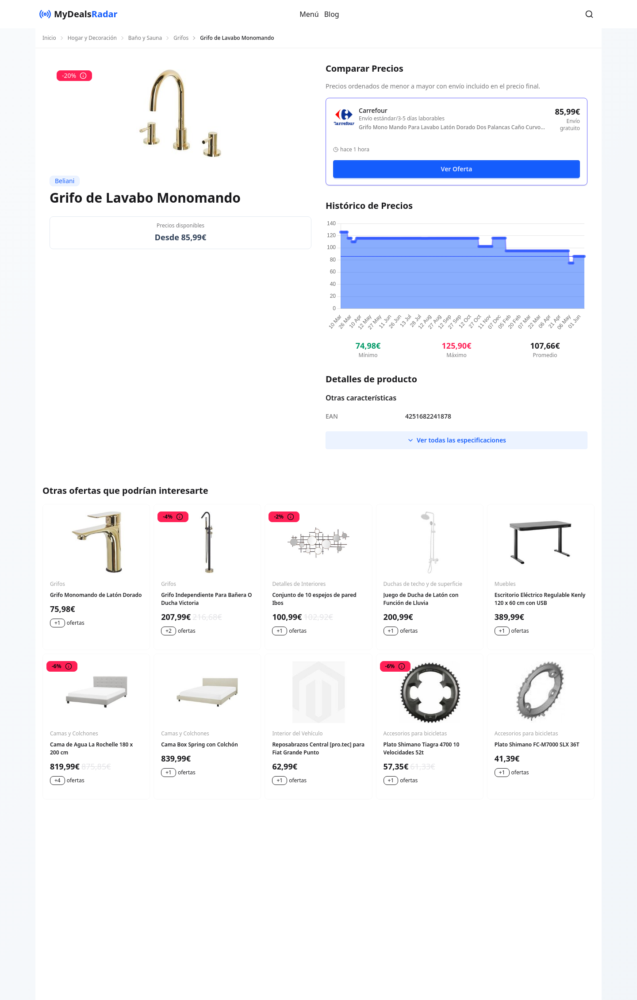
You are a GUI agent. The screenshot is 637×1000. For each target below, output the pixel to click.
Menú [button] (308, 14)
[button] (589, 14)
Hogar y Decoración (92, 38)
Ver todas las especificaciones (456, 440)
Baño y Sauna (145, 38)
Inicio (49, 38)
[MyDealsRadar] (78, 14)
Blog (331, 14)
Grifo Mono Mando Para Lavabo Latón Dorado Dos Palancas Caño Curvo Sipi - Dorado (450, 127)
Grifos (180, 38)
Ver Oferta (456, 169)
